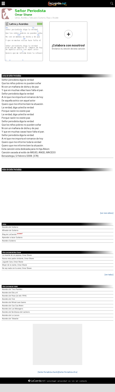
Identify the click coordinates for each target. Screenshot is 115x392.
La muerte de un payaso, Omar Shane (17, 255)
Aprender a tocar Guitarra (12, 237)
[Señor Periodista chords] (48, 372)
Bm (7, 28)
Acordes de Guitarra (10, 227)
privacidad (62, 381)
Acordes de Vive (8, 299)
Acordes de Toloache (10, 319)
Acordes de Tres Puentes (12, 289)
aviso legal (51, 381)
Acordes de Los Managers (12, 309)
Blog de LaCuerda (12, 234)
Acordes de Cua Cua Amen (12, 306)
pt (77, 381)
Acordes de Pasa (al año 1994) (14, 296)
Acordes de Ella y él (10, 293)
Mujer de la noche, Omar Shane (14, 265)
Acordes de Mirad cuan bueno (14, 302)
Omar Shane (23, 15)
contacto (83, 381)
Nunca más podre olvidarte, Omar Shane (18, 258)
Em (33, 28)
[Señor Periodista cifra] (67, 372)
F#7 (18, 35)
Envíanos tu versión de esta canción (68, 39)
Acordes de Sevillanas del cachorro (16, 312)
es (69, 381)
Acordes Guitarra (9, 241)
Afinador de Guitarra (10, 230)
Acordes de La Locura (10, 315)
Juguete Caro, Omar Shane (12, 262)
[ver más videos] (106, 213)
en (73, 381)
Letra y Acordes (18, 24)
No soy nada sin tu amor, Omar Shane (17, 268)
